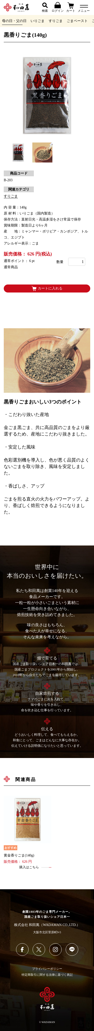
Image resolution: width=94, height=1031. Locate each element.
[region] (47, 21)
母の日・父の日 (14, 21)
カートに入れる (47, 288)
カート (70, 7)
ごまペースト (77, 21)
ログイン (58, 7)
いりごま (38, 21)
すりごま (56, 21)
